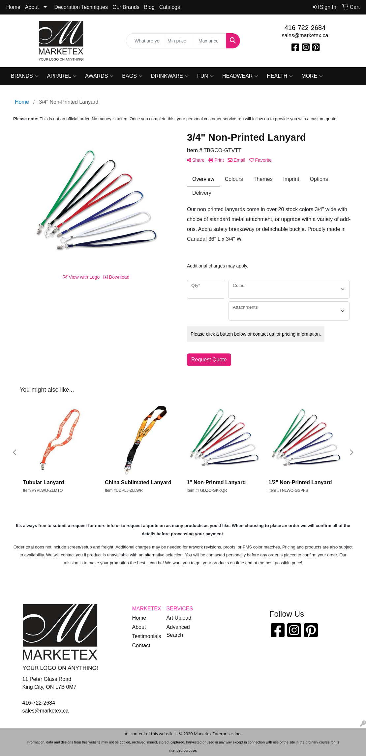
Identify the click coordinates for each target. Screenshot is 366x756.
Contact (141, 645)
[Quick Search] (145, 40)
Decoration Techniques (81, 7)
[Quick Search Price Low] (179, 40)
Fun (205, 76)
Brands (25, 76)
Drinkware (170, 76)
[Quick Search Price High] (210, 40)
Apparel (62, 76)
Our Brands (125, 7)
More (312, 76)
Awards (99, 76)
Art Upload (179, 618)
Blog (149, 7)
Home (13, 7)
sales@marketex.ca (305, 35)
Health (280, 76)
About (32, 7)
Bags (132, 76)
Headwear (240, 76)
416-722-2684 (305, 27)
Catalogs (169, 7)
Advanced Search (178, 631)
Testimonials (145, 636)
